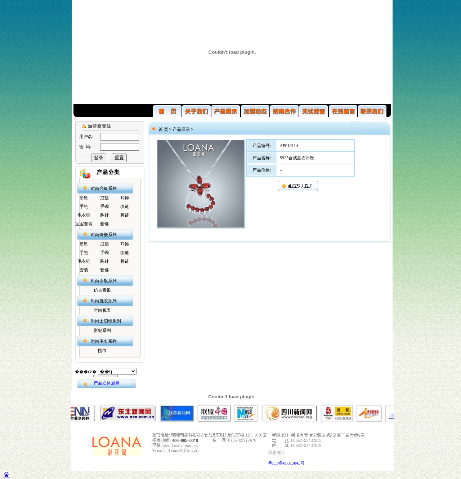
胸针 (104, 215)
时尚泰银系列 (104, 280)
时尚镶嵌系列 (104, 234)
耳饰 (124, 197)
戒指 (104, 197)
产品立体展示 (107, 383)
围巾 (102, 350)
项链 (124, 206)
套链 (104, 223)
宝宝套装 (84, 223)
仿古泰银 (102, 290)
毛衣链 (83, 215)
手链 (84, 206)
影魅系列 (102, 330)
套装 (84, 269)
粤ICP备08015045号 (286, 463)
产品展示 (181, 129)
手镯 (104, 206)
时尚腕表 (102, 310)
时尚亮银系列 (104, 188)
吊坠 (84, 197)
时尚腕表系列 (104, 300)
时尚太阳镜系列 (106, 321)
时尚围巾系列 (104, 341)
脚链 (124, 215)
